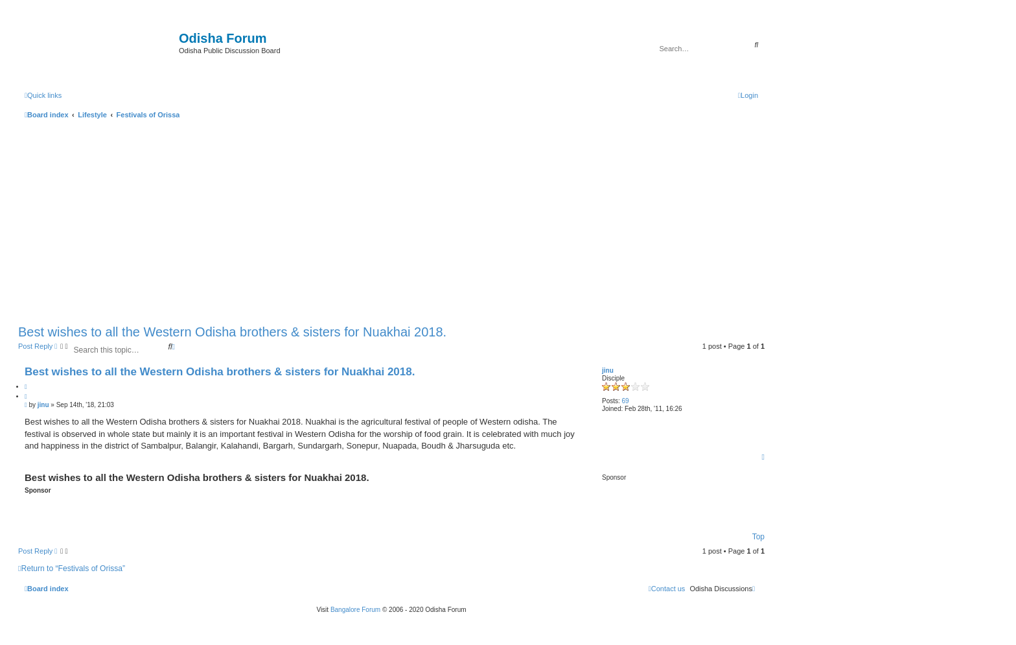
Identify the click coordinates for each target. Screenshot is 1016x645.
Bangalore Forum (355, 609)
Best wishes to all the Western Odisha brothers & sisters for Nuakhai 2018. (232, 332)
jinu (608, 370)
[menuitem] (748, 95)
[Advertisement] (391, 219)
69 (625, 401)
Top (758, 536)
